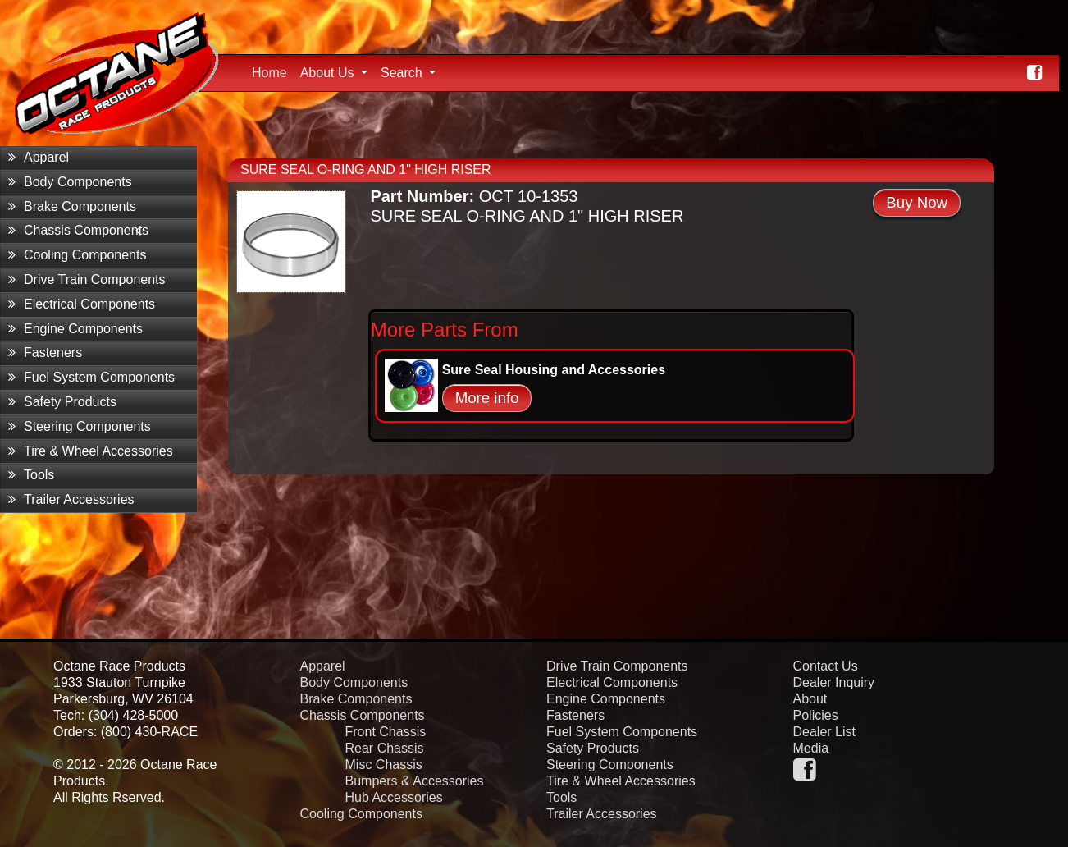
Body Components (70, 182)
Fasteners (45, 352)
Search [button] (403, 73)
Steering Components (79, 426)
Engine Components (75, 329)
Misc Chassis (383, 764)
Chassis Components (78, 230)
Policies (815, 715)
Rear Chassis (384, 748)
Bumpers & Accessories (414, 781)
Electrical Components (81, 304)
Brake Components (72, 206)
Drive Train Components (87, 279)
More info (487, 397)
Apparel (38, 157)
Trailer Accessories (71, 499)
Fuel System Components (91, 377)
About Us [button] (329, 73)
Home (273, 71)
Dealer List (824, 732)
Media (811, 748)
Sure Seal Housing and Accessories (553, 370)
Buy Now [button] (916, 202)
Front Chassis (386, 732)
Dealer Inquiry (834, 682)
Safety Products (62, 402)
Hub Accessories (394, 797)
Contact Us (825, 666)
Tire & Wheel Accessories (90, 451)
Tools (31, 475)
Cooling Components (77, 255)
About (810, 699)
